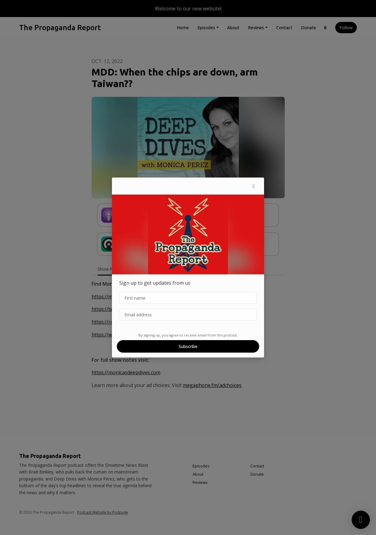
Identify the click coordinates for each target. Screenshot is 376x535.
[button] (254, 186)
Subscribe (188, 346)
